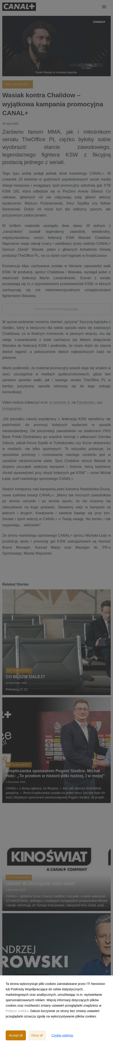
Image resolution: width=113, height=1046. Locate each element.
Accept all (16, 1035)
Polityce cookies (17, 1011)
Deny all (37, 1035)
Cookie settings (62, 1035)
